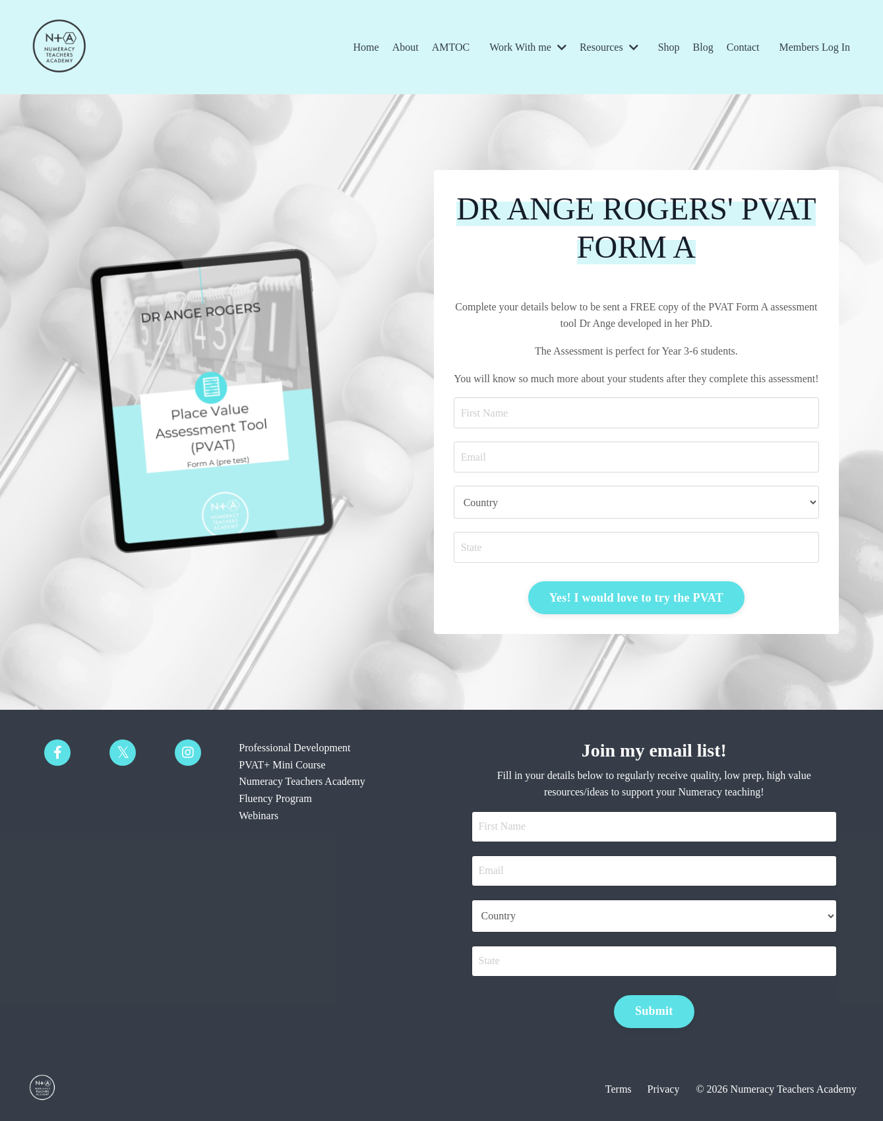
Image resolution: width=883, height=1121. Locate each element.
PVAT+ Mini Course (282, 764)
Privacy (664, 1089)
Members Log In (814, 47)
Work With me (527, 47)
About (405, 47)
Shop (669, 47)
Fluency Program (275, 798)
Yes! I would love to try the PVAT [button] (636, 597)
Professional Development (294, 747)
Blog (703, 47)
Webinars (258, 815)
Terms (618, 1089)
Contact (743, 47)
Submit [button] (654, 1011)
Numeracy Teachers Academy (302, 781)
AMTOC (451, 47)
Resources (609, 47)
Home (366, 47)
